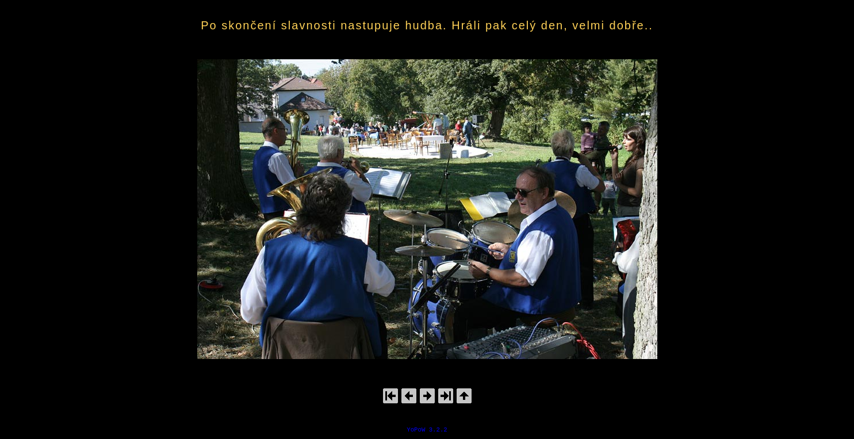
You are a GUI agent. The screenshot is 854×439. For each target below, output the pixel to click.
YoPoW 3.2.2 (427, 429)
